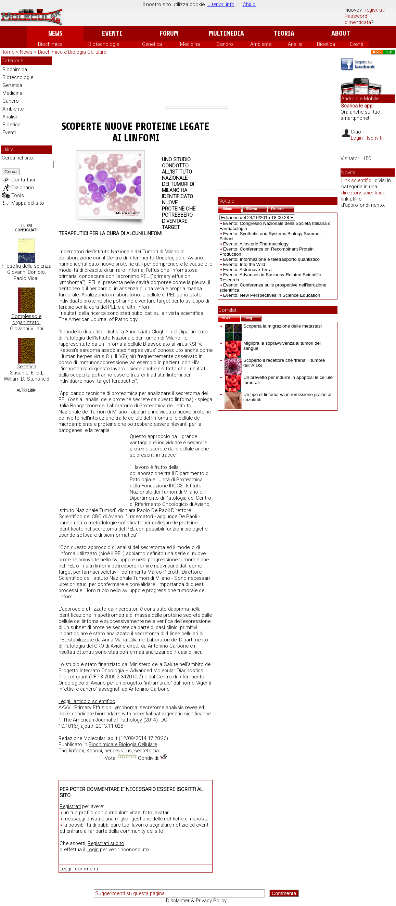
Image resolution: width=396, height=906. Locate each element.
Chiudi (249, 4)
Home (7, 52)
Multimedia (226, 33)
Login (93, 849)
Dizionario (22, 187)
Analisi (295, 44)
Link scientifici (356, 180)
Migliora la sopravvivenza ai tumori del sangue (273, 346)
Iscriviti (374, 138)
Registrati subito (106, 843)
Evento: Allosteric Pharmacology (256, 243)
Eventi (112, 33)
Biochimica (50, 44)
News (55, 33)
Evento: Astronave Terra (247, 269)
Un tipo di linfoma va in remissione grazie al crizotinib (278, 397)
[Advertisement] (196, 81)
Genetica (152, 44)
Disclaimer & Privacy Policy (196, 900)
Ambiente (260, 44)
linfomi (76, 751)
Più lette (282, 208)
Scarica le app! (357, 106)
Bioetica (326, 44)
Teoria (284, 33)
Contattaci (23, 180)
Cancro (225, 44)
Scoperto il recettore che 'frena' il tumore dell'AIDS (275, 363)
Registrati (374, 10)
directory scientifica (363, 193)
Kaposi (94, 751)
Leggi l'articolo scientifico (87, 701)
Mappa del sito (27, 203)
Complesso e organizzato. (26, 319)
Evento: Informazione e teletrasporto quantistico (271, 259)
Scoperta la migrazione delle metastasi (273, 326)
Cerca (10, 171)
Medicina (190, 44)
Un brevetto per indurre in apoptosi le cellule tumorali (279, 380)
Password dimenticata (358, 19)
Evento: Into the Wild (244, 264)
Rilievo (256, 208)
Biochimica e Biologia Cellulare (72, 52)
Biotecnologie (103, 44)
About (340, 33)
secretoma (146, 751)
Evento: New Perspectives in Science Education (271, 295)
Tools (17, 195)
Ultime (231, 208)
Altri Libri (26, 390)
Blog (253, 317)
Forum (168, 33)
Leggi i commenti (79, 869)
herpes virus (118, 751)
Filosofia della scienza (26, 266)
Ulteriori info (220, 4)
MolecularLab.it (100, 738)
